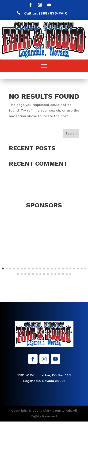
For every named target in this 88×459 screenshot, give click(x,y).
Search (71, 133)
